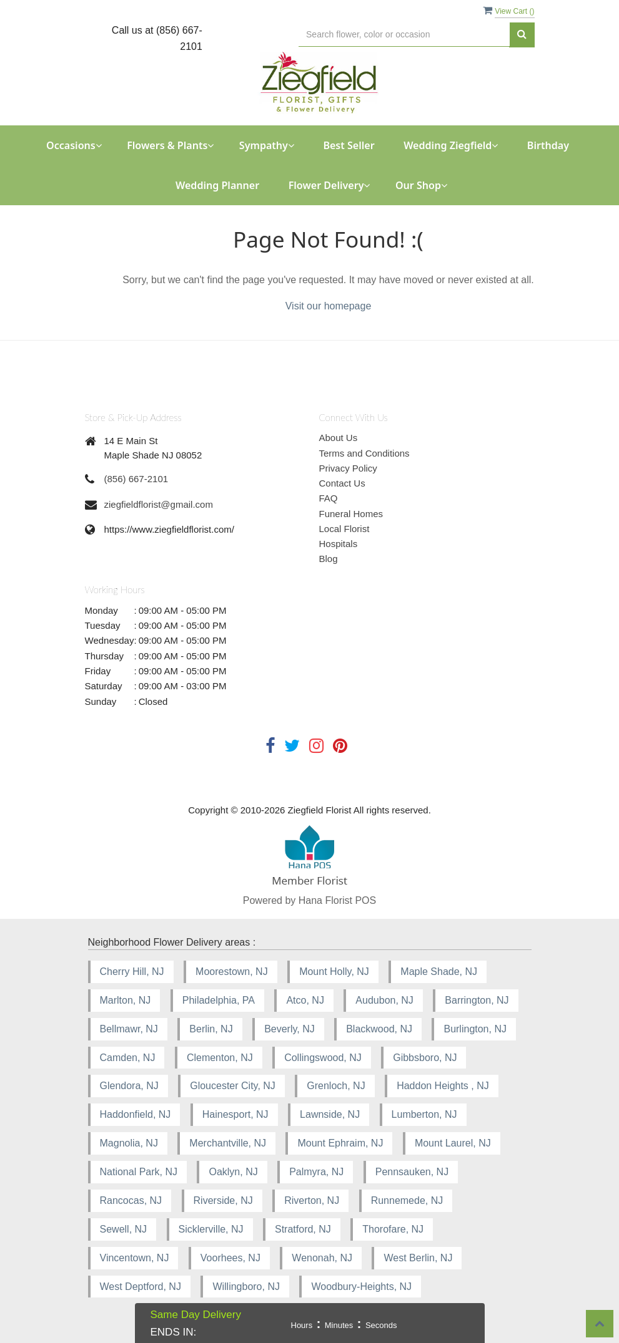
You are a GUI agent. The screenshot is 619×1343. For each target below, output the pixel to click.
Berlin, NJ (210, 1029)
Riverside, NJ (223, 1200)
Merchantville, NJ (227, 1143)
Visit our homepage (328, 306)
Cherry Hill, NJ (132, 971)
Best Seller (348, 145)
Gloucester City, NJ (232, 1085)
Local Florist (344, 528)
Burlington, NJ (475, 1029)
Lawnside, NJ (330, 1114)
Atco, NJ (305, 1000)
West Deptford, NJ (140, 1286)
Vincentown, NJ (134, 1258)
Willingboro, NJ (246, 1286)
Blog (328, 558)
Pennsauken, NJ (411, 1171)
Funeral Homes (351, 513)
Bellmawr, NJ (129, 1029)
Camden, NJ (128, 1057)
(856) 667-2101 (136, 478)
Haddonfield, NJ (135, 1114)
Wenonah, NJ (322, 1258)
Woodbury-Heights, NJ (361, 1286)
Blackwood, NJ (379, 1029)
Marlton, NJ (125, 1000)
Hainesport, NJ (235, 1114)
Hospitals (338, 543)
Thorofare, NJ (392, 1229)
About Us (338, 437)
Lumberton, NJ (424, 1114)
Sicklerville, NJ (211, 1229)
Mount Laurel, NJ (453, 1143)
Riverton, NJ (311, 1200)
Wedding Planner (217, 185)
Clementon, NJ (220, 1057)
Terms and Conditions (364, 453)
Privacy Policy (348, 468)
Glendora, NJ (129, 1085)
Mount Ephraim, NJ (340, 1143)
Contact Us (342, 483)
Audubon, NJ (384, 1000)
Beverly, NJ (289, 1029)
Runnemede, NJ (407, 1200)
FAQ (328, 498)
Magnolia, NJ (129, 1143)
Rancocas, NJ (131, 1200)
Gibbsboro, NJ (425, 1057)
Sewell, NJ (123, 1229)
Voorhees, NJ (230, 1258)
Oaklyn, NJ (233, 1171)
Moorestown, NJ (232, 971)
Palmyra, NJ (316, 1171)
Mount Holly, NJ (334, 971)
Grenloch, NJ (336, 1085)
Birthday (548, 145)
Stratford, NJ (303, 1229)
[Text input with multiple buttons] (404, 34)
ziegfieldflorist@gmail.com (158, 504)
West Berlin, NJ (418, 1258)
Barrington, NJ (476, 1000)
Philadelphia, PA (218, 1000)
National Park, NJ (139, 1171)
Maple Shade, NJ (438, 971)
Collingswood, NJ (323, 1057)
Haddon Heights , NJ (443, 1085)
